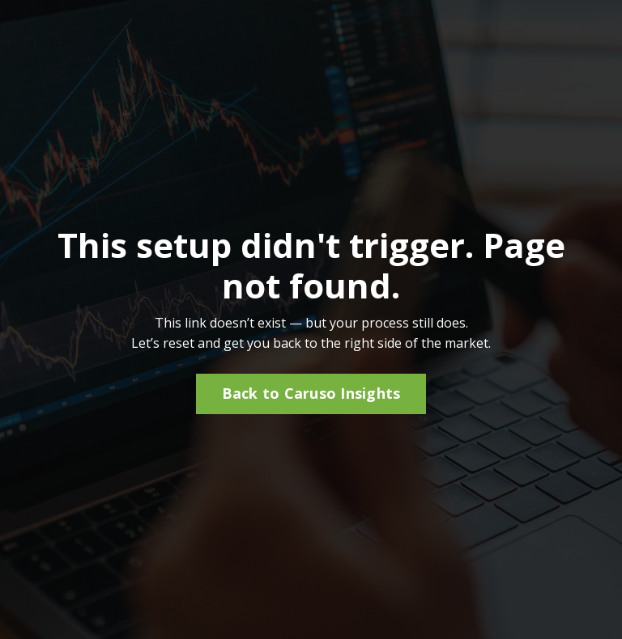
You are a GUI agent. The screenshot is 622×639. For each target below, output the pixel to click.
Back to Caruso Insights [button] (311, 393)
